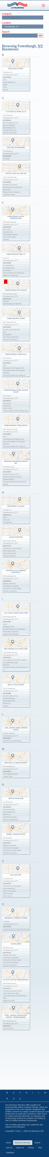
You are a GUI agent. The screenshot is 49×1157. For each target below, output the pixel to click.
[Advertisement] (24, 1062)
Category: (7, 14)
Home (8, 1143)
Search (37, 1143)
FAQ (40, 1148)
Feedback (10, 1153)
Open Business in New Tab (12, 304)
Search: (6, 32)
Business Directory (22, 1143)
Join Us (9, 1148)
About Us (20, 1148)
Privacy (31, 1148)
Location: (6, 23)
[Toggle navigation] (43, 5)
